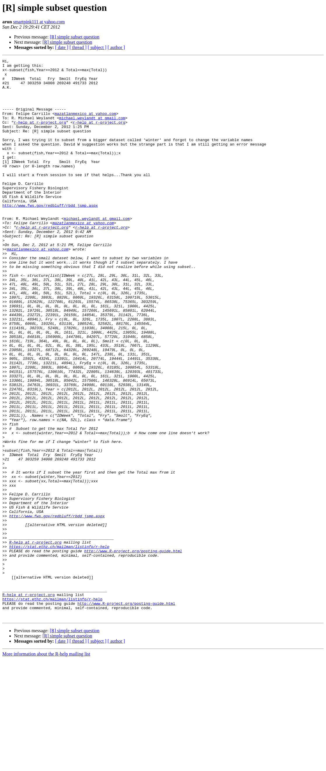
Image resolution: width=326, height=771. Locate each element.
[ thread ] (78, 47)
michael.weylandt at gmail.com (92, 130)
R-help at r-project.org (35, 639)
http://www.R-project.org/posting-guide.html (133, 649)
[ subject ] (97, 47)
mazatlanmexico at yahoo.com (85, 124)
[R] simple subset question (74, 36)
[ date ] (61, 47)
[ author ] (116, 47)
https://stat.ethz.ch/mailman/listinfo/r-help (59, 644)
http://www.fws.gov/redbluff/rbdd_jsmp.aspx (50, 235)
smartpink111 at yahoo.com (39, 21)
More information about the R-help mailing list (46, 765)
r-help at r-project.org (40, 135)
